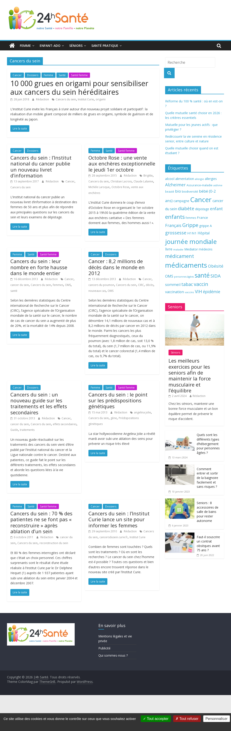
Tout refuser (187, 719)
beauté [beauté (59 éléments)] (169, 191)
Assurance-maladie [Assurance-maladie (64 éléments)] (200, 185)
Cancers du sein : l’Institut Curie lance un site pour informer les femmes (119, 519)
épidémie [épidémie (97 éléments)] (211, 291)
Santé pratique (104, 45)
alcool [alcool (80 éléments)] (169, 178)
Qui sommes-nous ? (113, 655)
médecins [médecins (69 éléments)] (206, 249)
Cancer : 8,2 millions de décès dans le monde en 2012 (116, 267)
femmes (58, 285)
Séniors (76, 45)
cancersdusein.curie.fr (113, 537)
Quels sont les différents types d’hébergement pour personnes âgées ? (208, 444)
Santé (62, 75)
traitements (27, 430)
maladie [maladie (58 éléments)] (178, 249)
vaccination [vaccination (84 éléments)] (174, 291)
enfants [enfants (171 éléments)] (175, 216)
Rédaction (43, 99)
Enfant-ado (50, 45)
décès (149, 285)
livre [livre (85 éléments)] (168, 249)
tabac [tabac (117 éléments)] (187, 284)
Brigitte (148, 175)
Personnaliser (217, 719)
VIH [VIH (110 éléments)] (198, 292)
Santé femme (79, 75)
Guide (14, 430)
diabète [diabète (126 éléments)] (186, 208)
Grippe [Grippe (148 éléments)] (190, 225)
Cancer (17, 75)
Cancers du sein (66, 99)
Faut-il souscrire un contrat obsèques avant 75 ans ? (208, 543)
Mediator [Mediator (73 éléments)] (191, 249)
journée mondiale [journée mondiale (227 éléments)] (191, 241)
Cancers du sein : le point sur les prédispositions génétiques (118, 400)
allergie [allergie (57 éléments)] (199, 179)
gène (114, 418)
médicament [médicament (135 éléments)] (179, 256)
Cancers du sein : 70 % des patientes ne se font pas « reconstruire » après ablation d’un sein (41, 522)
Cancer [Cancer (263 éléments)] (201, 199)
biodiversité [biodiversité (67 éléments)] (190, 191)
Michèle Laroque (99, 187)
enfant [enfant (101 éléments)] (216, 208)
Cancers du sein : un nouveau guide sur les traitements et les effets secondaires (38, 403)
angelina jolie (142, 412)
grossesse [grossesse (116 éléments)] (175, 233)
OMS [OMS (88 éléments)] (169, 276)
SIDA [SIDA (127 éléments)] (215, 276)
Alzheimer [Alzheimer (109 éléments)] (175, 185)
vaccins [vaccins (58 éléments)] (189, 292)
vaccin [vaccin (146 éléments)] (201, 284)
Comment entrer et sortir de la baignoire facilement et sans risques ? (207, 478)
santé (13, 291)
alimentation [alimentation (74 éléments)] (184, 179)
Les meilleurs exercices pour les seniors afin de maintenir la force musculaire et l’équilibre (190, 375)
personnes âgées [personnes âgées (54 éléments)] (184, 276)
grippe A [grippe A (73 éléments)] (205, 226)
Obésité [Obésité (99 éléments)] (215, 266)
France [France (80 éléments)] (202, 217)
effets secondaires (64, 424)
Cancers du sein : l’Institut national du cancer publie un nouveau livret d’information (41, 166)
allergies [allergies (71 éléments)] (211, 179)
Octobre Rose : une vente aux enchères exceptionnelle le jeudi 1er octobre (121, 163)
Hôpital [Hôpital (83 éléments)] (204, 233)
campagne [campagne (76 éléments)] (181, 200)
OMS (68, 285)
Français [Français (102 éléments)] (173, 225)
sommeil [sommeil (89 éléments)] (172, 284)
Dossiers (32, 75)
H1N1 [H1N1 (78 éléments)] (192, 233)
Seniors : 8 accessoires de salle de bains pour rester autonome (207, 512)
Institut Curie (86, 99)
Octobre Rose (120, 187)
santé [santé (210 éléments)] (202, 275)
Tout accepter (156, 719)
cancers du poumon (101, 285)
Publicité (104, 648)
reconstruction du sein (53, 543)
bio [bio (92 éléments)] (178, 191)
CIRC (141, 285)
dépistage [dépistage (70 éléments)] (202, 209)
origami (101, 99)
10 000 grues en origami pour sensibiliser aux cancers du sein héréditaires (79, 87)
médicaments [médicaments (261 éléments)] (186, 265)
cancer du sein (19, 285)
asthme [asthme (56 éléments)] (217, 185)
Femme (25, 45)
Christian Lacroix (121, 181)
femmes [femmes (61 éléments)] (191, 218)
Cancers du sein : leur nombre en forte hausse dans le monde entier (38, 267)
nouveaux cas (97, 291)
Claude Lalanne (143, 181)
